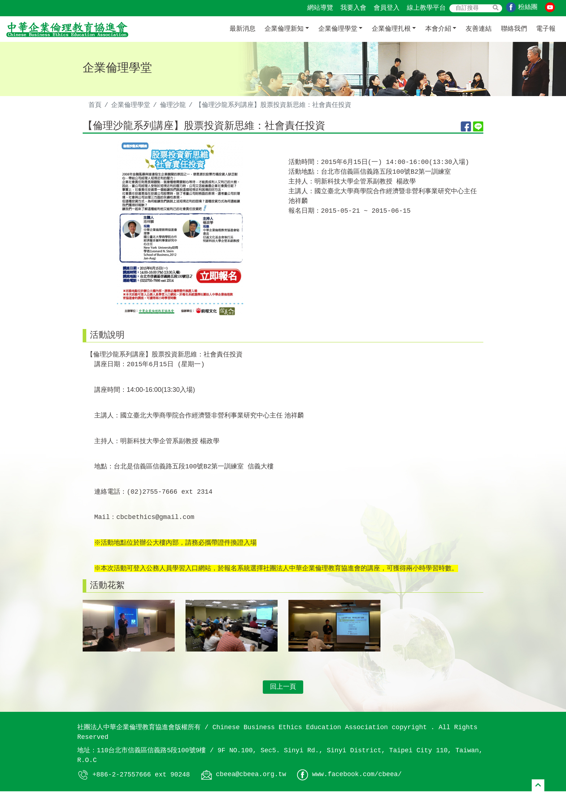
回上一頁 (283, 687)
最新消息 (243, 29)
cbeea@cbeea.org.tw (251, 775)
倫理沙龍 (173, 105)
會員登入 (387, 8)
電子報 (546, 29)
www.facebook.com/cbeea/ (356, 775)
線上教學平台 (426, 8)
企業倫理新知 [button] (284, 29)
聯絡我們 (514, 29)
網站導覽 (320, 8)
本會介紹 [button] (438, 29)
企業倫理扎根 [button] (391, 29)
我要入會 (353, 8)
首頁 (94, 105)
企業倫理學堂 (130, 105)
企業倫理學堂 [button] (337, 29)
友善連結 (479, 29)
